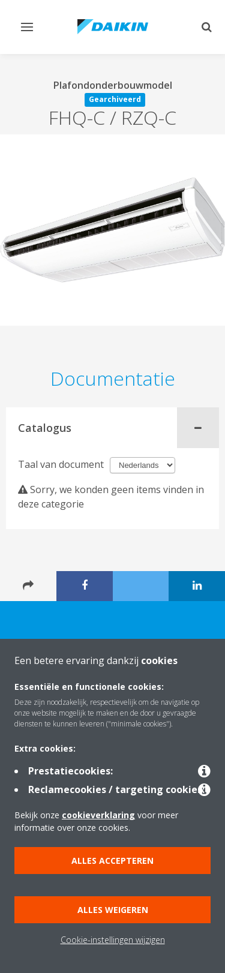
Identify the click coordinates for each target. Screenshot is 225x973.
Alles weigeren (112, 909)
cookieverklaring (98, 815)
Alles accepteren (112, 860)
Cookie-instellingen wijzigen (113, 939)
